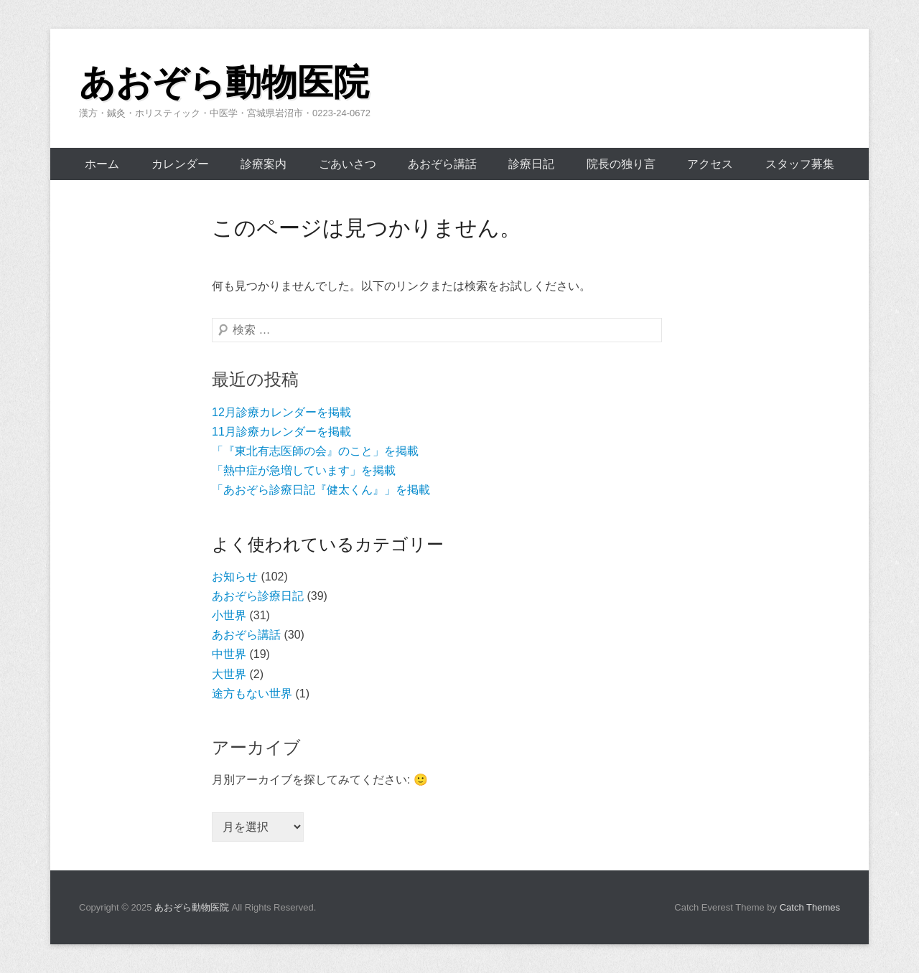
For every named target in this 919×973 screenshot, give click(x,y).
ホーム (102, 164)
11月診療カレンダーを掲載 (281, 432)
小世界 (229, 615)
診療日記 (531, 164)
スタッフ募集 (799, 164)
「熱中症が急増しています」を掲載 (304, 470)
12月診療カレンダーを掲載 (281, 412)
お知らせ (235, 576)
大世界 (229, 674)
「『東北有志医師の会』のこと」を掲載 (315, 451)
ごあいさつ (347, 164)
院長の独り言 (621, 164)
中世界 (229, 654)
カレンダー (180, 164)
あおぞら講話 (442, 164)
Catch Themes (810, 907)
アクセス (710, 164)
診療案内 (263, 164)
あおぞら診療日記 (258, 596)
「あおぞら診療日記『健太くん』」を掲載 (321, 490)
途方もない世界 (252, 693)
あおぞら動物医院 (224, 82)
